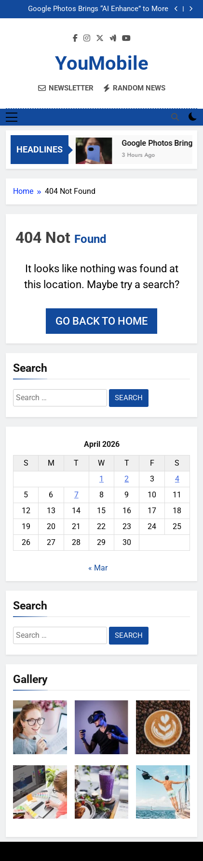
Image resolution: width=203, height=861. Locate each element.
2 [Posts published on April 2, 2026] (126, 478)
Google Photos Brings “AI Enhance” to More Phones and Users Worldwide (98, 9)
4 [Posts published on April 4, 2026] (177, 478)
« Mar (98, 567)
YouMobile (102, 63)
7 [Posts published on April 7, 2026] (76, 494)
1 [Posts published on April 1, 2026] (101, 478)
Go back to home (101, 321)
